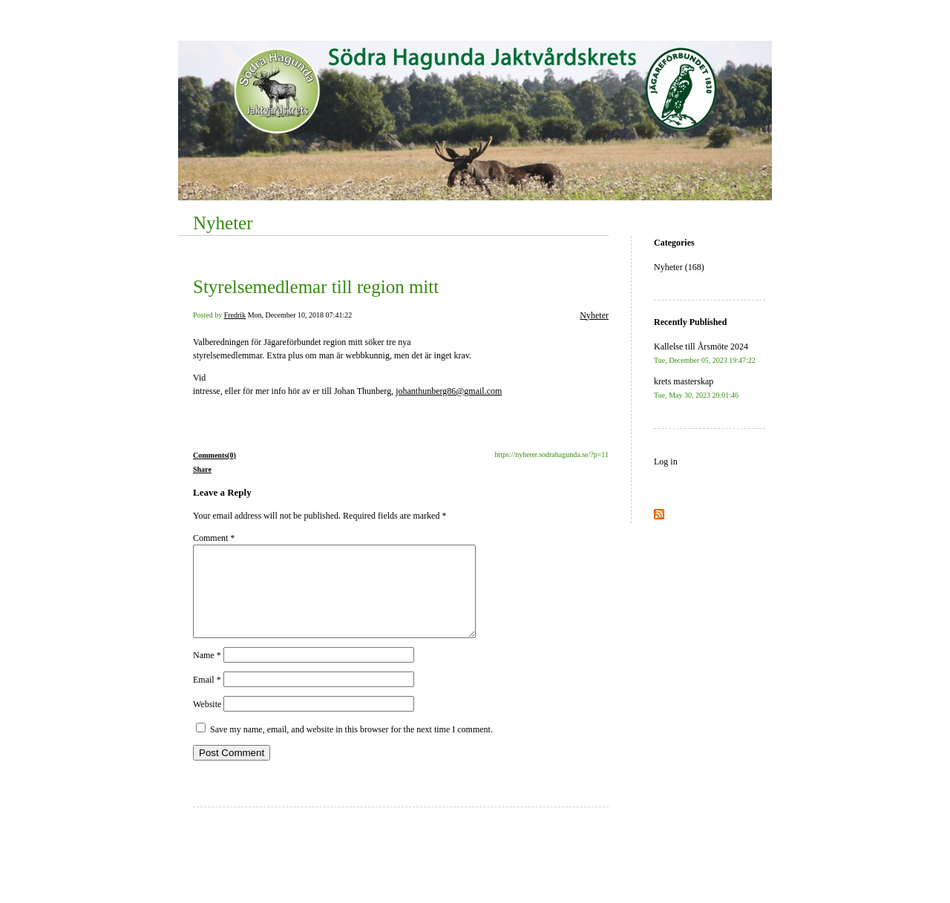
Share (202, 469)
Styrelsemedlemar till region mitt (316, 287)
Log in (666, 461)
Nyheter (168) (679, 267)
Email (207, 697)
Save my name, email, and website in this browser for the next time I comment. (351, 747)
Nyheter (223, 223)
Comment (214, 538)
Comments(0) (214, 455)
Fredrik (235, 315)
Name (207, 673)
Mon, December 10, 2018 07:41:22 (300, 315)
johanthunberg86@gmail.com (449, 391)
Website (207, 722)
